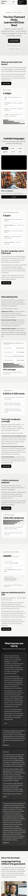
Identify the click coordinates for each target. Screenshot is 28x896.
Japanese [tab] (5, 151)
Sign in (14, 2)
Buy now (14, 197)
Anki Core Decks (4, 2)
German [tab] (20, 148)
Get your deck (21, 2)
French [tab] (12, 148)
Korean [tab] (13, 151)
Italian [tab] (20, 151)
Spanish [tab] (5, 148)
